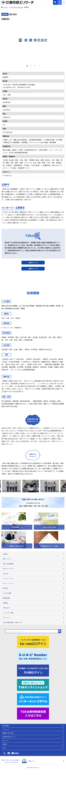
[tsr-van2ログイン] (33, 642)
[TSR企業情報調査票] (33, 713)
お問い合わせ (33, 608)
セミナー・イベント (33, 583)
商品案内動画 (33, 598)
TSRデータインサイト (33, 568)
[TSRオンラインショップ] (33, 684)
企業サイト (33, 263)
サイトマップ (33, 617)
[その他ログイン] (33, 670)
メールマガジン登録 (33, 612)
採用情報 (33, 603)
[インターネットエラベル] (33, 699)
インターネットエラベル (16, 7)
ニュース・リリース (33, 578)
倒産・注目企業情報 (33, 564)
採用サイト (33, 269)
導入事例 (33, 588)
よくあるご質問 (33, 593)
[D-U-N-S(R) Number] (33, 656)
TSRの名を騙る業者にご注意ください (33, 622)
